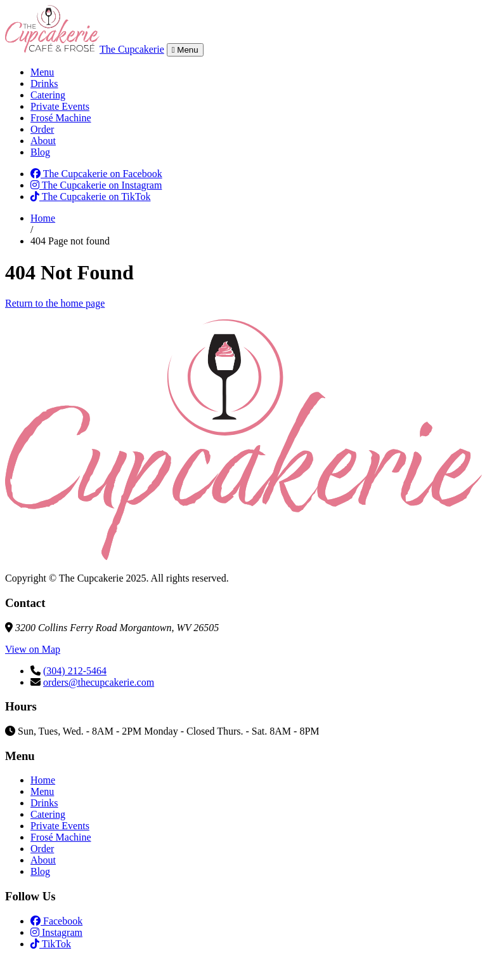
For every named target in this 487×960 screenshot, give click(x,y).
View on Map (32, 649)
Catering (47, 95)
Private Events (59, 106)
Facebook (56, 921)
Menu (42, 72)
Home (42, 218)
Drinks (44, 83)
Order (42, 129)
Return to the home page (55, 303)
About (43, 140)
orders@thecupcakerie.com (98, 682)
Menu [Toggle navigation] (185, 50)
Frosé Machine (60, 117)
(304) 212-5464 (75, 670)
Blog (40, 152)
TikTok (50, 943)
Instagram (56, 932)
